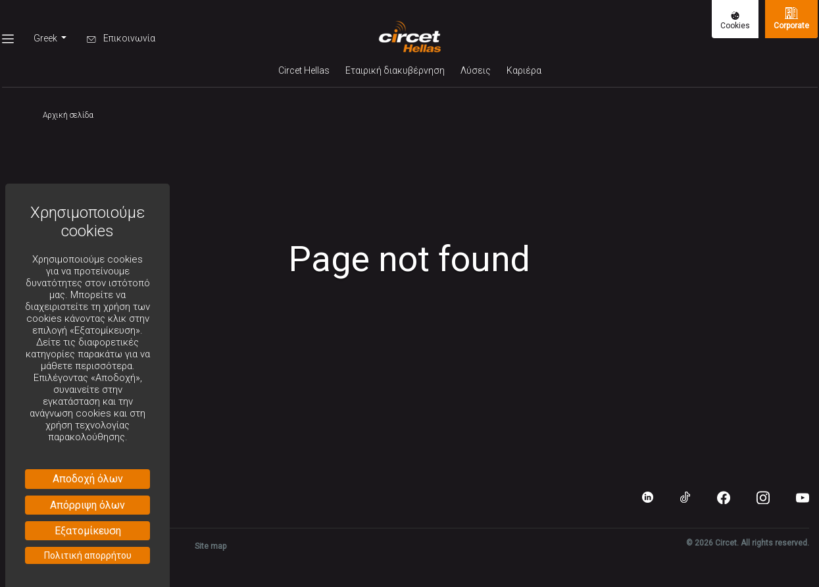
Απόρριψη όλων (87, 505)
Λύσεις (475, 70)
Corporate (791, 18)
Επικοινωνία (121, 38)
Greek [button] (46, 38)
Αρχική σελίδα (68, 115)
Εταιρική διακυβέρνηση (395, 70)
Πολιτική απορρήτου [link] (88, 555)
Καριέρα (524, 70)
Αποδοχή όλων (88, 478)
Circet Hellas (304, 70)
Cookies (735, 20)
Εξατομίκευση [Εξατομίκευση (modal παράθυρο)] (88, 530)
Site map (210, 546)
